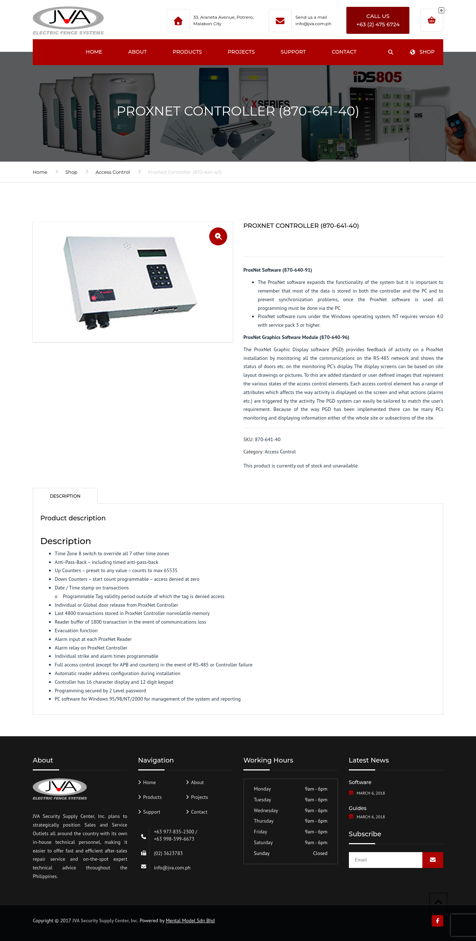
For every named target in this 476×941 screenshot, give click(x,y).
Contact (344, 52)
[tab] (65, 495)
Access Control (112, 172)
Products (187, 52)
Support (293, 52)
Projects (241, 52)
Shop (422, 52)
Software (360, 782)
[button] (218, 236)
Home (94, 52)
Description (65, 496)
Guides (358, 808)
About (137, 52)
